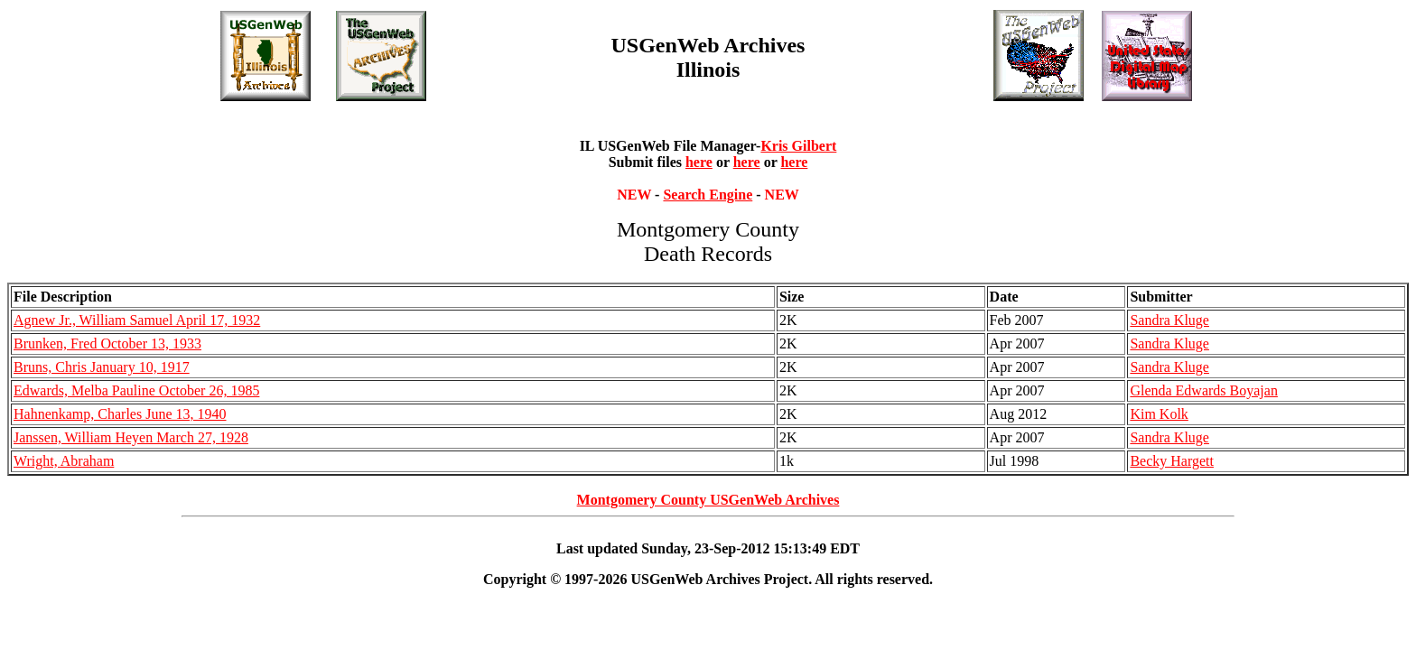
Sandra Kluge (1169, 320)
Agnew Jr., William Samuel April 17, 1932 (137, 320)
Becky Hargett (1172, 461)
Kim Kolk (1159, 414)
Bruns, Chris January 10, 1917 (102, 367)
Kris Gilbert (798, 145)
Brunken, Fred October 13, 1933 (107, 343)
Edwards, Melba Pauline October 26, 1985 (136, 390)
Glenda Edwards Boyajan (1204, 390)
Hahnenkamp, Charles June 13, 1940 (120, 414)
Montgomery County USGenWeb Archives (708, 499)
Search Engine (707, 194)
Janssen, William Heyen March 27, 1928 (131, 437)
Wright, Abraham (64, 461)
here (699, 162)
